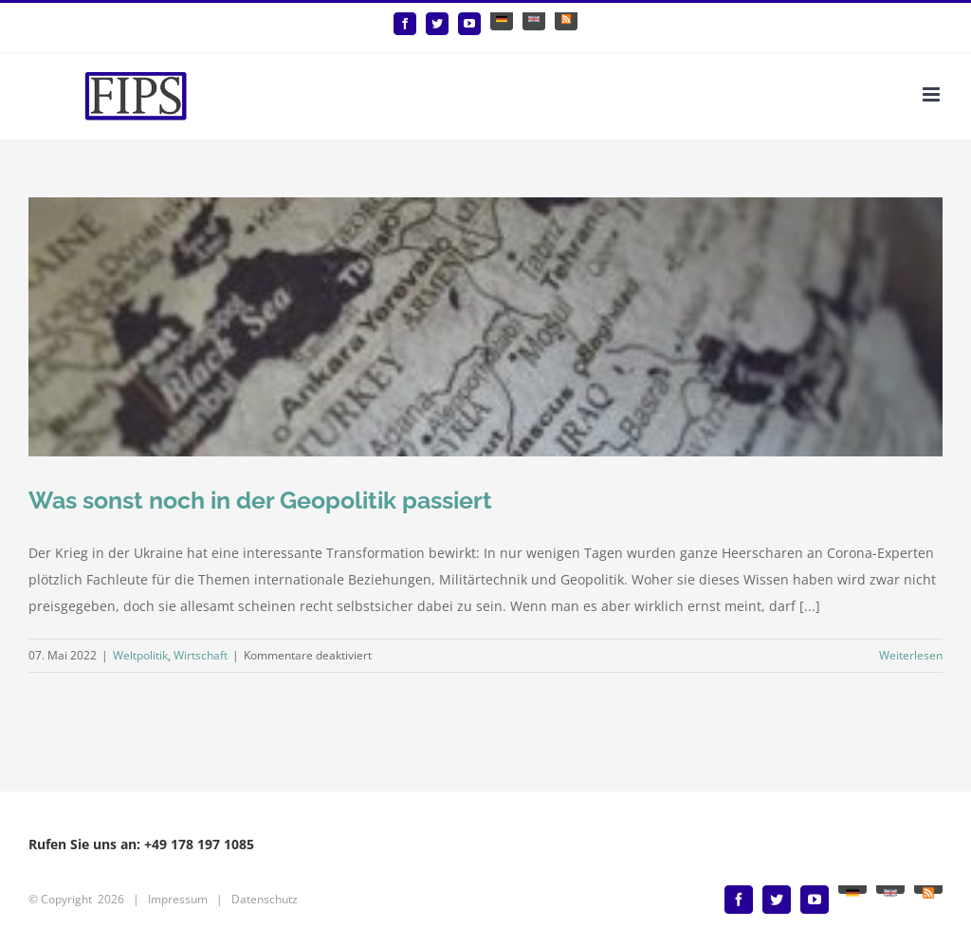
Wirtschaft (201, 655)
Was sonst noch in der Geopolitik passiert (260, 500)
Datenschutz (264, 899)
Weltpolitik (140, 655)
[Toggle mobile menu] (933, 94)
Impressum (178, 899)
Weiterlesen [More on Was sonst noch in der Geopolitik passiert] (911, 655)
